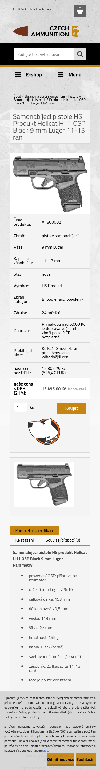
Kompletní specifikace (34, 530)
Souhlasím (86, 759)
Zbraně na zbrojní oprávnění (45, 96)
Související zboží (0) (63, 540)
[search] (80, 54)
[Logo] (50, 31)
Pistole (73, 96)
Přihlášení (19, 9)
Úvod (17, 96)
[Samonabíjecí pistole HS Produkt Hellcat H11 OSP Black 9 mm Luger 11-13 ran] (50, 155)
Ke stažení (24, 540)
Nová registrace (40, 9)
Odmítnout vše (60, 759)
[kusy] (20, 407)
